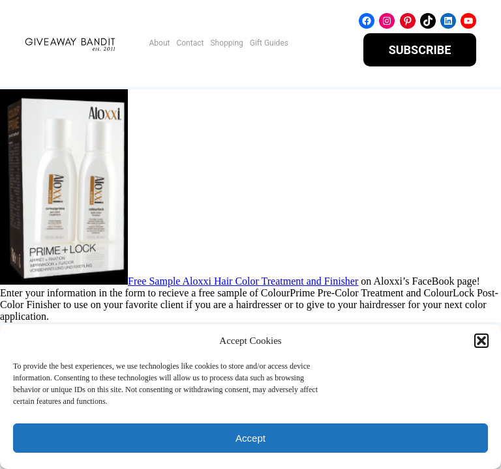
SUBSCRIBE (420, 50)
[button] (481, 340)
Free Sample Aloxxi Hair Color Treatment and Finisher (243, 281)
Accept (250, 438)
